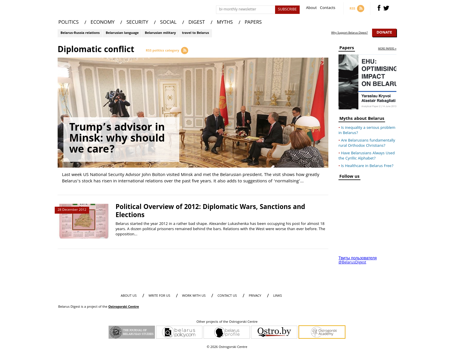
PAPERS (253, 23)
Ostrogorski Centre (123, 307)
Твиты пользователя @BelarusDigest (357, 260)
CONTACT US (227, 296)
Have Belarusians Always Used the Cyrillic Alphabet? (366, 156)
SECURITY (137, 23)
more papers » (387, 49)
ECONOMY (103, 23)
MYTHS (225, 23)
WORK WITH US (194, 296)
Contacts (327, 8)
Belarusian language (122, 33)
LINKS (277, 296)
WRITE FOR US (159, 296)
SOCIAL (168, 23)
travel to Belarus (195, 33)
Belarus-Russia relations (80, 33)
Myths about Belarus (361, 119)
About (311, 8)
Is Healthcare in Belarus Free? (367, 166)
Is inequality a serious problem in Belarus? (366, 130)
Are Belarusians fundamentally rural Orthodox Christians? (366, 143)
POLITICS (68, 23)
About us (129, 296)
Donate (384, 33)
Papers (346, 49)
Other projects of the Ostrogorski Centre (226, 322)
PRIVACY (255, 296)
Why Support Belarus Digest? (349, 33)
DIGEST (196, 23)
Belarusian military (160, 33)
